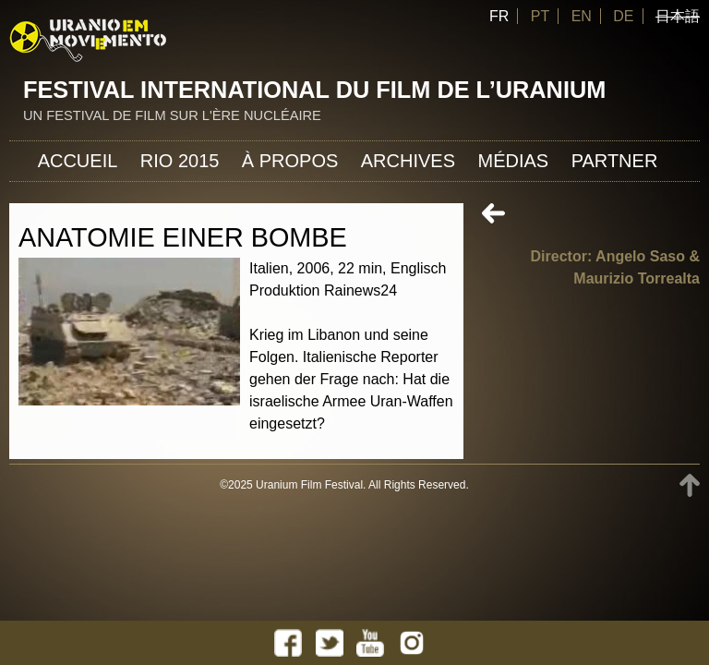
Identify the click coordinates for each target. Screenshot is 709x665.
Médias (512, 161)
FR (499, 16)
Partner (614, 161)
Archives (408, 161)
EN (581, 16)
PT (540, 16)
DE (623, 16)
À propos (290, 161)
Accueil (78, 161)
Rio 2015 (180, 161)
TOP (689, 485)
